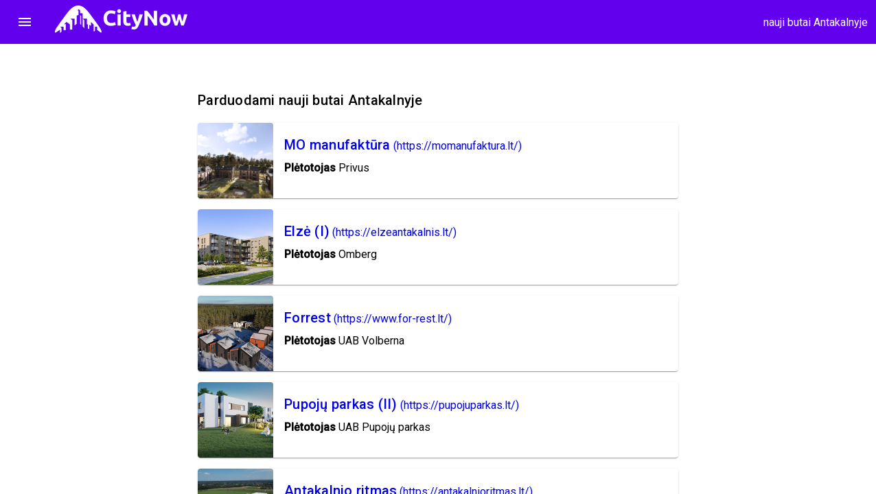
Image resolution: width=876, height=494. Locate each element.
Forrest (307, 317)
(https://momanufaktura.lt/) (457, 145)
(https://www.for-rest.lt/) (393, 318)
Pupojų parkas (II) (340, 404)
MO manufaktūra (337, 145)
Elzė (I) (307, 231)
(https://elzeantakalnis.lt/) (394, 232)
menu (24, 22)
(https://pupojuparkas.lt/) (459, 405)
